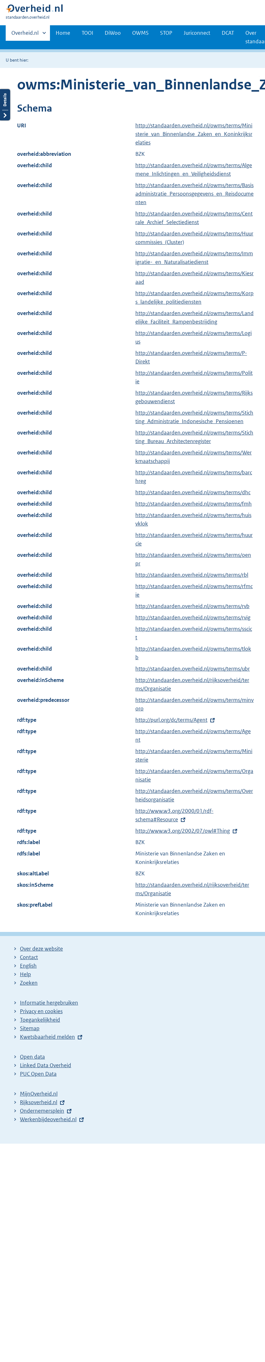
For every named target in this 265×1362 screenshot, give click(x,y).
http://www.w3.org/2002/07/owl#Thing (182, 830)
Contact (29, 957)
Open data (32, 1056)
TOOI (87, 32)
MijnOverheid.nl (39, 1093)
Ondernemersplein (42, 1110)
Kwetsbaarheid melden (47, 1036)
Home (63, 32)
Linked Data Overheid (45, 1065)
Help (25, 974)
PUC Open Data (38, 1073)
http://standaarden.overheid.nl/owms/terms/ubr (192, 668)
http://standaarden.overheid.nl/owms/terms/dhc (192, 492)
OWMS (140, 32)
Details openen (5, 68)
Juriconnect (197, 32)
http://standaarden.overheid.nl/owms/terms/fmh (193, 503)
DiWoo (113, 32)
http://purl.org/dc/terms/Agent (171, 719)
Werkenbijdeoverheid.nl (48, 1119)
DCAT (228, 32)
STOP (166, 32)
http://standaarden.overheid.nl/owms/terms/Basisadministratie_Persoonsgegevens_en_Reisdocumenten (194, 194)
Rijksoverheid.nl (38, 1102)
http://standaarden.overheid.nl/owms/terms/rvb (192, 606)
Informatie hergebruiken (49, 1002)
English (28, 965)
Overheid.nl (25, 35)
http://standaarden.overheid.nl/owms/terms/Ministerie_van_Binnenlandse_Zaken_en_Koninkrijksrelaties (193, 134)
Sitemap (30, 1028)
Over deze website (41, 948)
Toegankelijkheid (40, 1019)
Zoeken (29, 982)
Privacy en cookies (41, 1011)
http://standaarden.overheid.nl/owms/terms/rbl (191, 574)
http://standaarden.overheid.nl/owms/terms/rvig (192, 617)
